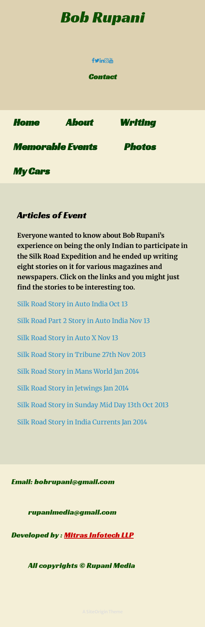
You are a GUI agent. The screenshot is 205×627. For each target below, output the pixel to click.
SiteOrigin (97, 611)
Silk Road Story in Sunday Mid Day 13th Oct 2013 (93, 405)
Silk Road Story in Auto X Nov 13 (67, 338)
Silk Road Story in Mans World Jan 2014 (78, 371)
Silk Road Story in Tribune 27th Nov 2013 (81, 354)
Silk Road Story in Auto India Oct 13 (72, 304)
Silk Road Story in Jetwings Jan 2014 (73, 388)
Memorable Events (55, 147)
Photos (140, 147)
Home (26, 122)
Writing (138, 122)
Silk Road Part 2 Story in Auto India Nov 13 (83, 321)
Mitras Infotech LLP (99, 535)
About (79, 122)
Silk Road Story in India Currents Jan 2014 (82, 422)
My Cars (31, 171)
